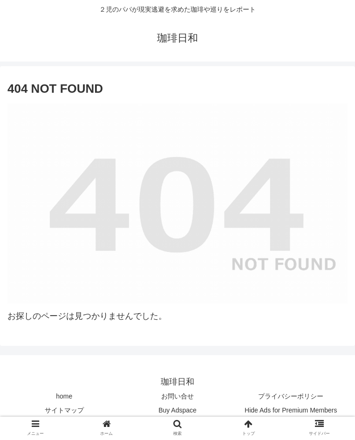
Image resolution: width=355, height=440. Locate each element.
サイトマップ (64, 410)
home (64, 396)
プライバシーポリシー (290, 396)
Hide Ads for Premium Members (291, 410)
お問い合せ (177, 396)
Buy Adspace (177, 410)
